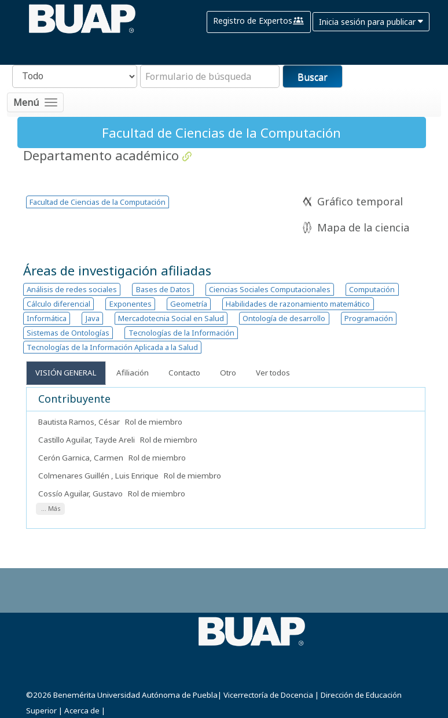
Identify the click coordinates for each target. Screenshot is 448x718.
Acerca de (82, 710)
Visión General (66, 372)
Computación (372, 289)
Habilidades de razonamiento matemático (298, 304)
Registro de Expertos (258, 22)
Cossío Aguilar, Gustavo (81, 493)
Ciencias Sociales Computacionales (270, 289)
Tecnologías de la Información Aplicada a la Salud (112, 347)
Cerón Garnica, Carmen (81, 457)
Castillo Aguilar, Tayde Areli (86, 440)
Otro (228, 372)
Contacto (184, 372)
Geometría (188, 304)
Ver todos (273, 372)
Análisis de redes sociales (72, 289)
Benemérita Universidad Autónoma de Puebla (135, 695)
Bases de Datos (163, 289)
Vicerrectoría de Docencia (268, 695)
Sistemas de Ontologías (68, 332)
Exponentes (130, 304)
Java (93, 318)
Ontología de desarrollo (284, 318)
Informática (47, 318)
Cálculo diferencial (58, 304)
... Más (50, 509)
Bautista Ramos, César (80, 422)
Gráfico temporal (360, 201)
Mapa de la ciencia (363, 227)
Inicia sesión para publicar (371, 21)
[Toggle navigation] (35, 102)
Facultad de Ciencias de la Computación (98, 202)
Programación (368, 318)
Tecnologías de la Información (181, 332)
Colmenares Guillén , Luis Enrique (99, 475)
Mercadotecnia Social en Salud (171, 318)
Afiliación (132, 372)
